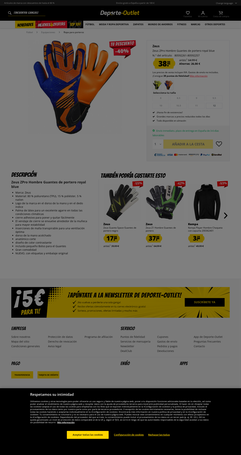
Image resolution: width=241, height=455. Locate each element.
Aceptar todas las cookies (88, 434)
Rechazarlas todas (159, 434)
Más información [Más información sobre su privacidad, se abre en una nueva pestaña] (66, 422)
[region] (120, 421)
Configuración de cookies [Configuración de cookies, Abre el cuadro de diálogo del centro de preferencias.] (129, 434)
